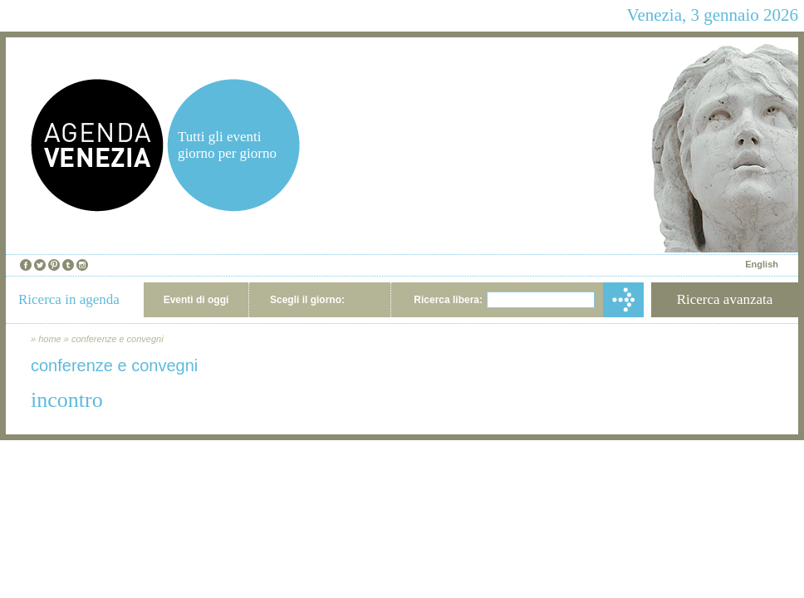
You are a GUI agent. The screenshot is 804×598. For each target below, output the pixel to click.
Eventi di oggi (196, 300)
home (49, 339)
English (761, 264)
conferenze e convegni (117, 339)
